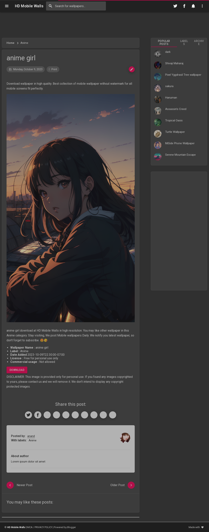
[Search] (50, 6)
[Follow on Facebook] (184, 5)
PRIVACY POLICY (43, 527)
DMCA (29, 527)
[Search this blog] (76, 5)
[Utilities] (202, 5)
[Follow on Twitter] (175, 5)
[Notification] (193, 5)
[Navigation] (6, 5)
